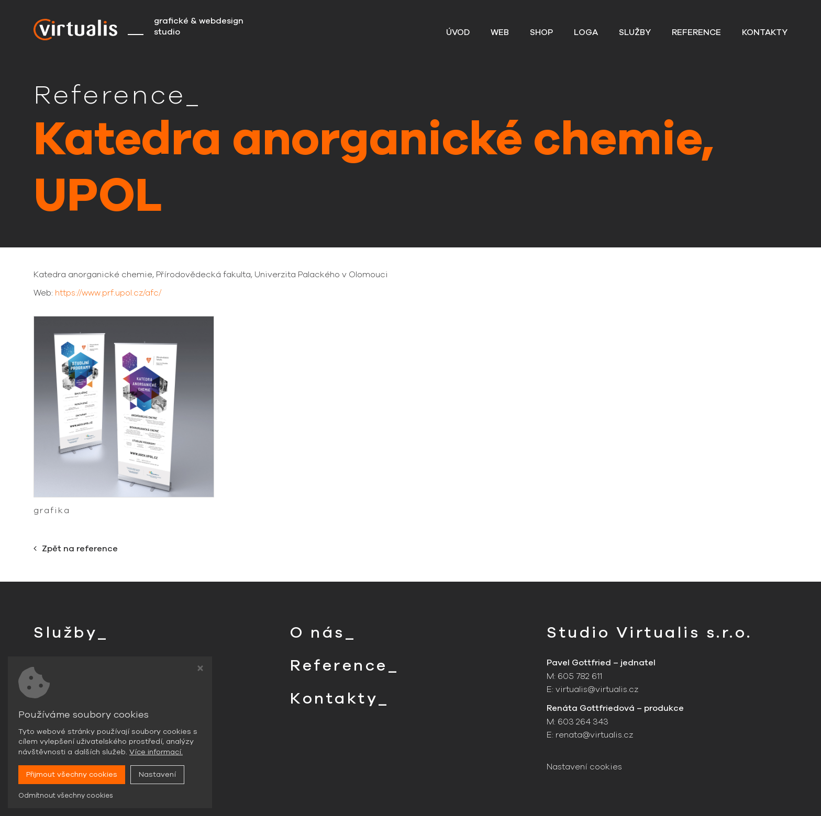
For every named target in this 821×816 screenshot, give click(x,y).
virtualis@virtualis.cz (597, 689)
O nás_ (323, 632)
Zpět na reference (76, 548)
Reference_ (344, 665)
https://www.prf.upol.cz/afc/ (108, 293)
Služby (635, 32)
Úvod (458, 32)
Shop (541, 32)
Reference (696, 32)
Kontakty (764, 32)
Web (500, 32)
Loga (586, 32)
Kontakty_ (340, 698)
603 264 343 (583, 722)
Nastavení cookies (584, 767)
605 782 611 (580, 676)
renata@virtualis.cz (594, 735)
